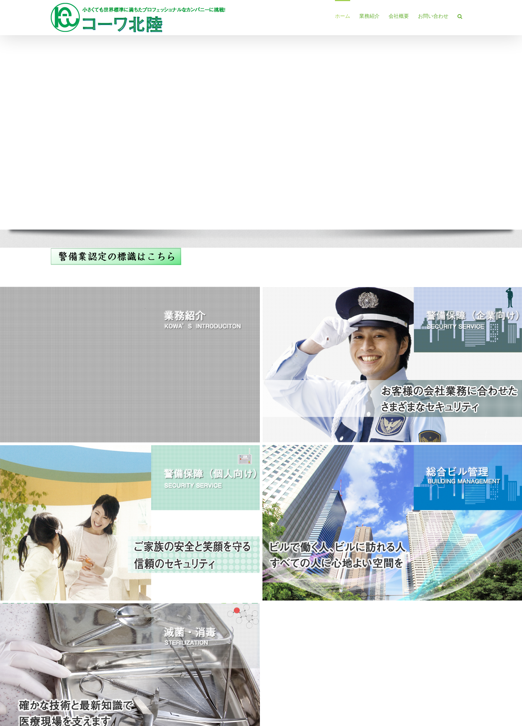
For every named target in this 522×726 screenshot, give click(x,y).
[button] (459, 15)
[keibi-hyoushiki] (116, 250)
